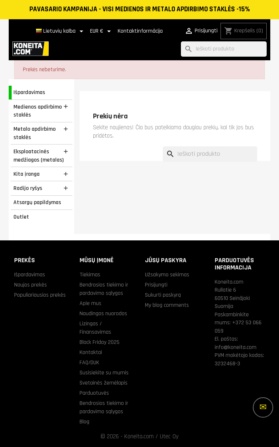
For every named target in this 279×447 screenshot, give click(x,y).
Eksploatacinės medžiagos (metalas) (38, 155)
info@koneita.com (235, 347)
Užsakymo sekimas (167, 274)
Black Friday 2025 (100, 342)
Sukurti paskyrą (163, 294)
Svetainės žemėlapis (104, 382)
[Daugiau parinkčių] (263, 407)
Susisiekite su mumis (104, 372)
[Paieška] (224, 49)
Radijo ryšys (27, 188)
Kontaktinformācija (140, 31)
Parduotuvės (94, 393)
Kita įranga (26, 174)
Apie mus (90, 303)
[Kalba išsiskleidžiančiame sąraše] (61, 31)
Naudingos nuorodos (103, 313)
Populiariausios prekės (40, 294)
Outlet (21, 216)
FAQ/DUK (89, 362)
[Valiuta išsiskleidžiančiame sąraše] (101, 31)
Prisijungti (156, 284)
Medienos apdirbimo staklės (37, 111)
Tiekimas (90, 274)
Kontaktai (91, 352)
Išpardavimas (29, 92)
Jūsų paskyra (165, 260)
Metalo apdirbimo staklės (34, 133)
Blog (84, 421)
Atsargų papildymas (37, 202)
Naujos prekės (30, 284)
